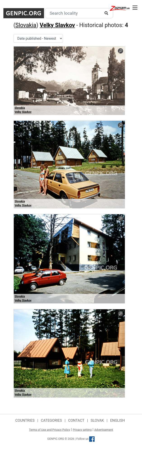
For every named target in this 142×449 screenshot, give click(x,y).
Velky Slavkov (57, 25)
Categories (51, 420)
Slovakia (25, 25)
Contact (76, 420)
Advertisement (103, 429)
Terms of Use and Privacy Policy (49, 429)
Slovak (97, 420)
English (117, 420)
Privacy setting (82, 429)
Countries (25, 420)
